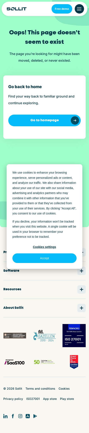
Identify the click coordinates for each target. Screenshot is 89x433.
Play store (67, 398)
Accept (44, 258)
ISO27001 (33, 398)
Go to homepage (54, 120)
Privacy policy (13, 398)
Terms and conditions (40, 388)
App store (50, 398)
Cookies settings (44, 247)
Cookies (64, 388)
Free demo (62, 8)
